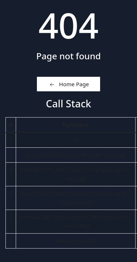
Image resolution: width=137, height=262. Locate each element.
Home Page (68, 84)
